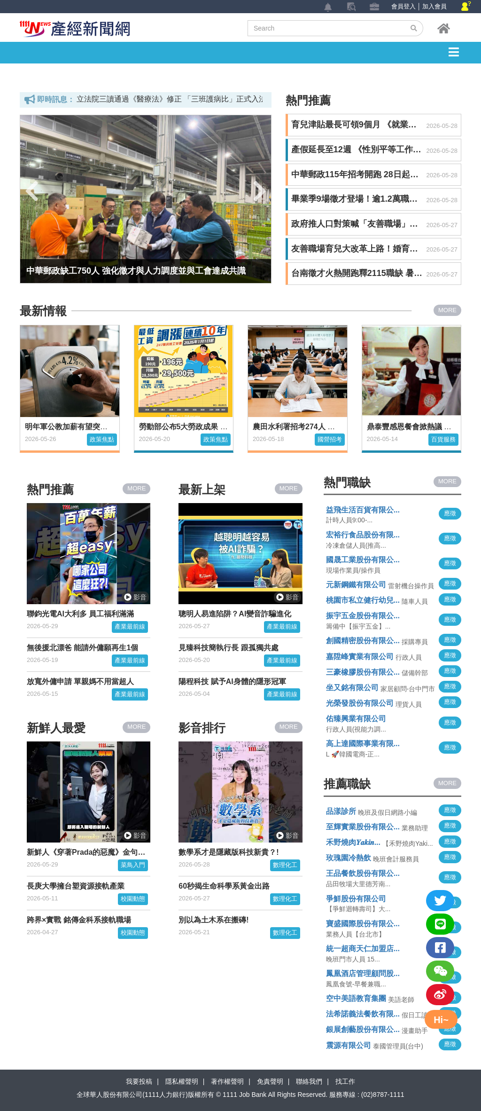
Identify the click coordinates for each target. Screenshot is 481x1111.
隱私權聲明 (181, 1081)
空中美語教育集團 (356, 998)
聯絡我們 (309, 1081)
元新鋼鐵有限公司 (356, 585)
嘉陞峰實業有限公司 (360, 657)
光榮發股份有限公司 (360, 703)
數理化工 (285, 864)
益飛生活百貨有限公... (363, 510)
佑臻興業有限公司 (356, 719)
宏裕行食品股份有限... (363, 535)
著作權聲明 (227, 1081)
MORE (447, 310)
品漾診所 (341, 811)
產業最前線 (130, 626)
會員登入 (403, 6)
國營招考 (330, 439)
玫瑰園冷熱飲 (348, 858)
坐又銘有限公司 (352, 688)
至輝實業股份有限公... (363, 827)
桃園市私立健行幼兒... (363, 600)
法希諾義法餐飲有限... (363, 1014)
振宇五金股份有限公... (363, 616)
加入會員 (434, 6)
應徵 (450, 513)
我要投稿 (139, 1081)
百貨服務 (443, 439)
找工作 (345, 1081)
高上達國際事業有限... (363, 744)
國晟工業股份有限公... (363, 560)
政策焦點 (102, 439)
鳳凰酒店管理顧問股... (363, 973)
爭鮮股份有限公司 (356, 899)
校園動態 (133, 898)
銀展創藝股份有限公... (363, 1029)
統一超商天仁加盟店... (363, 949)
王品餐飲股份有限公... (363, 873)
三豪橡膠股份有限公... (363, 672)
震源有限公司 (348, 1045)
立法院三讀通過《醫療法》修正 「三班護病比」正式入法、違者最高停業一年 (205, 99)
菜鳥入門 (133, 864)
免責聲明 (270, 1081)
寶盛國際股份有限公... (363, 924)
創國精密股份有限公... (363, 641)
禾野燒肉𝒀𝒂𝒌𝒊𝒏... (353, 842)
